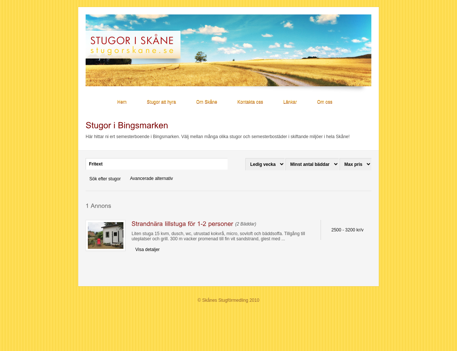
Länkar (290, 101)
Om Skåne (206, 101)
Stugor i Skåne (136, 45)
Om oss (324, 101)
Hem (121, 101)
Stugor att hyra (161, 101)
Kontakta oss (250, 101)
